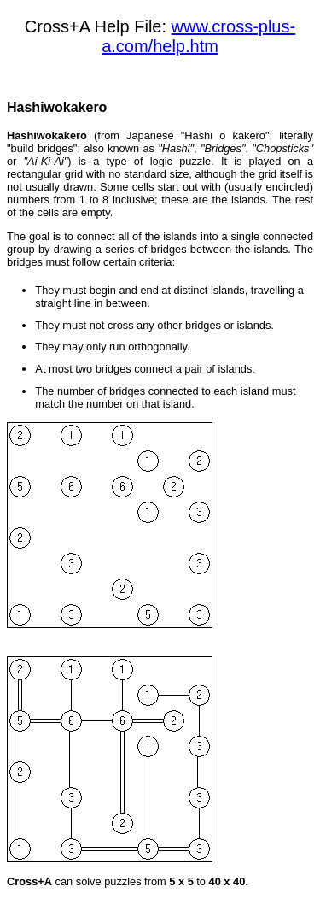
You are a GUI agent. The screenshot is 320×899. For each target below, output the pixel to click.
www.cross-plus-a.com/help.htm (198, 36)
